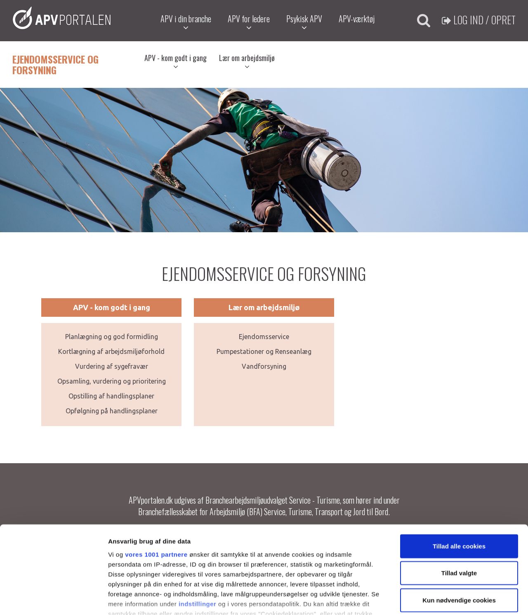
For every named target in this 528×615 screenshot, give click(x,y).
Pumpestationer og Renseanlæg (264, 351)
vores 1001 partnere (156, 497)
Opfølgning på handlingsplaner (112, 411)
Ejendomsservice (264, 336)
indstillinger (198, 546)
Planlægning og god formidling (111, 336)
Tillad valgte (459, 515)
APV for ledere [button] (249, 22)
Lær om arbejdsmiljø (247, 61)
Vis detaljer (429, 598)
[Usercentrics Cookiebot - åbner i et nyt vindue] (53, 599)
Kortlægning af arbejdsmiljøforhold (111, 351)
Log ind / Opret (479, 19)
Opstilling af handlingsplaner (111, 396)
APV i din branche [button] (185, 22)
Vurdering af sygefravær (111, 366)
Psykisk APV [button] (304, 22)
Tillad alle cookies (459, 488)
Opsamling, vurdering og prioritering (111, 381)
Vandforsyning (264, 366)
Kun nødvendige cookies (459, 543)
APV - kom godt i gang (175, 61)
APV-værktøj (357, 18)
